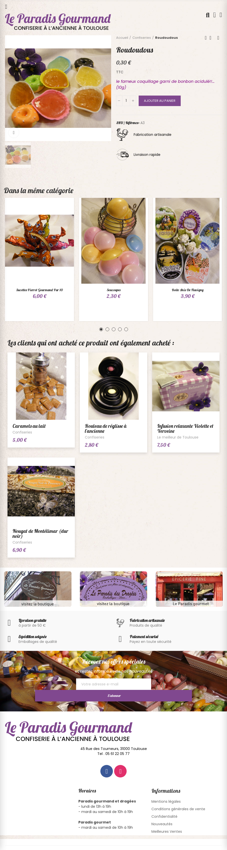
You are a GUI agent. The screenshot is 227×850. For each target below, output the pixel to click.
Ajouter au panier (159, 100)
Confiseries (22, 432)
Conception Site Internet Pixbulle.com (170, 843)
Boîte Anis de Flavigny (187, 290)
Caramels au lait (29, 426)
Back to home (211, 37)
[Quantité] (126, 101)
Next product (218, 37)
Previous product (205, 37)
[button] (101, 329)
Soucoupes (113, 290)
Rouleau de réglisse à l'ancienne (106, 428)
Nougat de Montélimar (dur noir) (40, 533)
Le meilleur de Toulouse (177, 437)
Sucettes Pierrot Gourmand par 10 (39, 290)
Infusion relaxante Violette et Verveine (185, 428)
